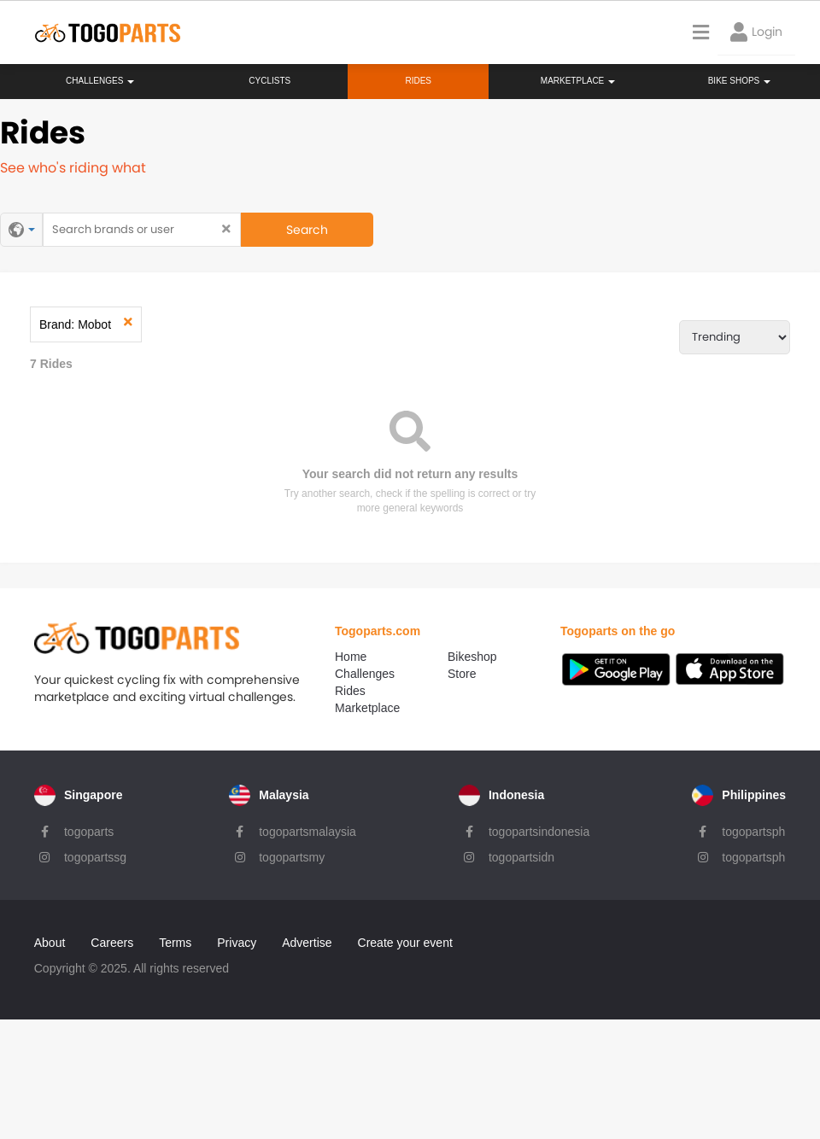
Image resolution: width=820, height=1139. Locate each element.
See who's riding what (73, 168)
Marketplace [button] (578, 80)
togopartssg (94, 855)
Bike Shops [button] (739, 80)
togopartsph (754, 830)
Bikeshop (480, 656)
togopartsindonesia (539, 830)
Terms (174, 940)
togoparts (88, 830)
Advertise (306, 940)
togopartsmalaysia (307, 830)
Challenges (100, 80)
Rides (418, 80)
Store (469, 673)
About (49, 940)
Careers (111, 940)
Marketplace (376, 708)
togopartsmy (292, 855)
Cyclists (269, 80)
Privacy (235, 940)
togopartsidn (521, 855)
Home (360, 656)
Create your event (403, 940)
